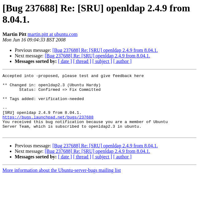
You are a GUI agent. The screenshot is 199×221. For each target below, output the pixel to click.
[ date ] (65, 61)
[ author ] (122, 61)
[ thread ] (82, 61)
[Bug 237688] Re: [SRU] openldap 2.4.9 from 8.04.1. (105, 50)
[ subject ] (102, 61)
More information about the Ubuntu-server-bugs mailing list (61, 182)
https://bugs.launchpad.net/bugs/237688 (47, 126)
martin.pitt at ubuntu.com (53, 34)
